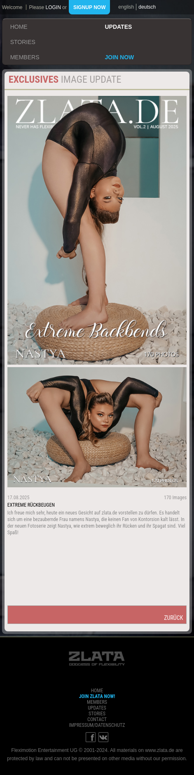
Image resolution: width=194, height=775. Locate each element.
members (25, 57)
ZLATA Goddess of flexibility (97, 659)
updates (118, 26)
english (126, 7)
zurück (173, 617)
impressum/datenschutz (97, 725)
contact (97, 719)
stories (22, 42)
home (19, 26)
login (53, 7)
